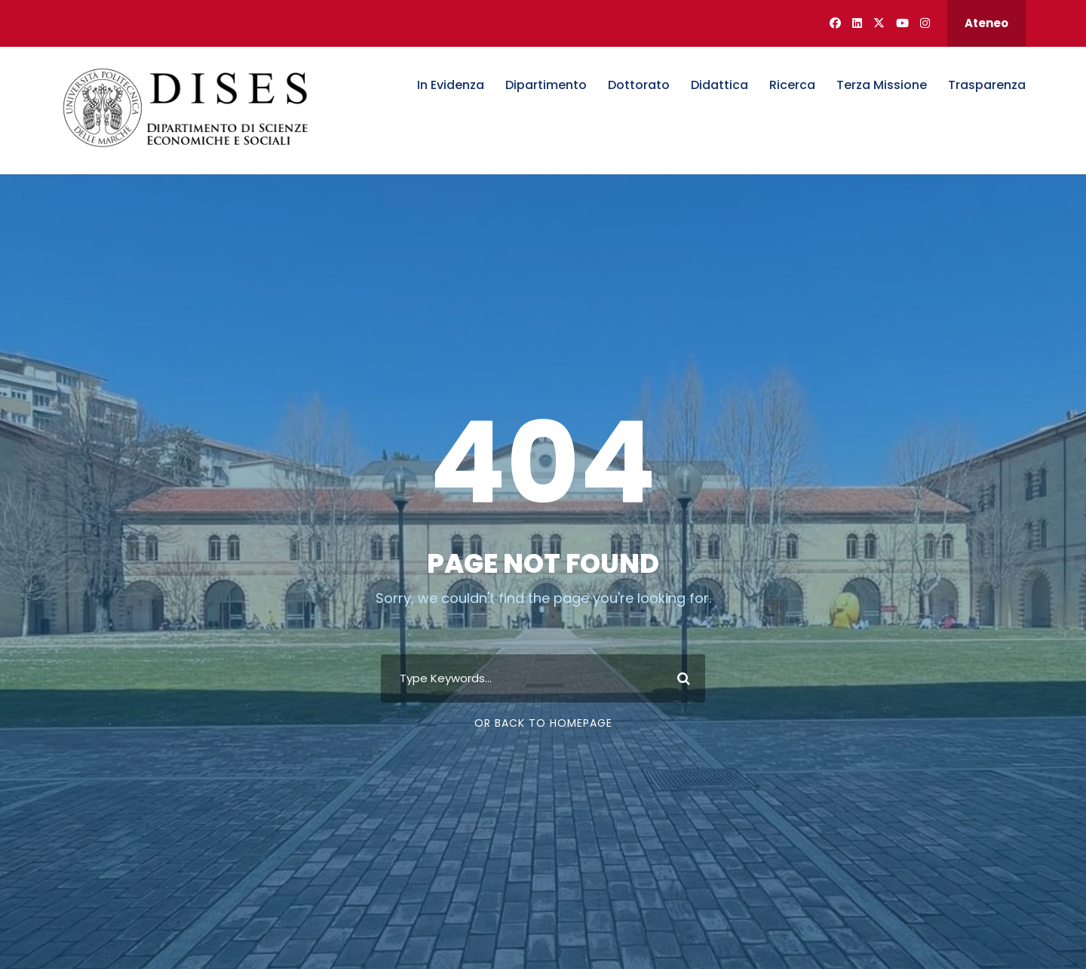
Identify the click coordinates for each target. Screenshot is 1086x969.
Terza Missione (881, 85)
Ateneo (986, 23)
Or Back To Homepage (543, 723)
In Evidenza (450, 85)
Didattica (719, 85)
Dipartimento (546, 85)
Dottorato (639, 85)
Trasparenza (987, 85)
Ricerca (792, 85)
